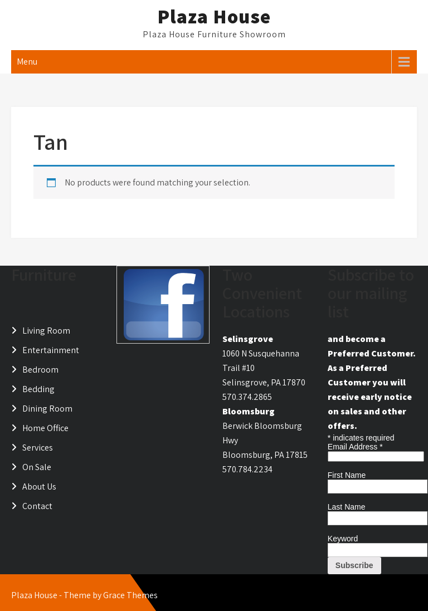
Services (37, 447)
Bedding (38, 389)
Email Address (355, 446)
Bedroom (40, 369)
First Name (347, 475)
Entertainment (50, 350)
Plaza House (214, 16)
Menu (27, 61)
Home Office (45, 428)
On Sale (36, 467)
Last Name (347, 506)
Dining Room (47, 408)
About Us (39, 486)
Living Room (46, 330)
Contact (37, 506)
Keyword (343, 538)
